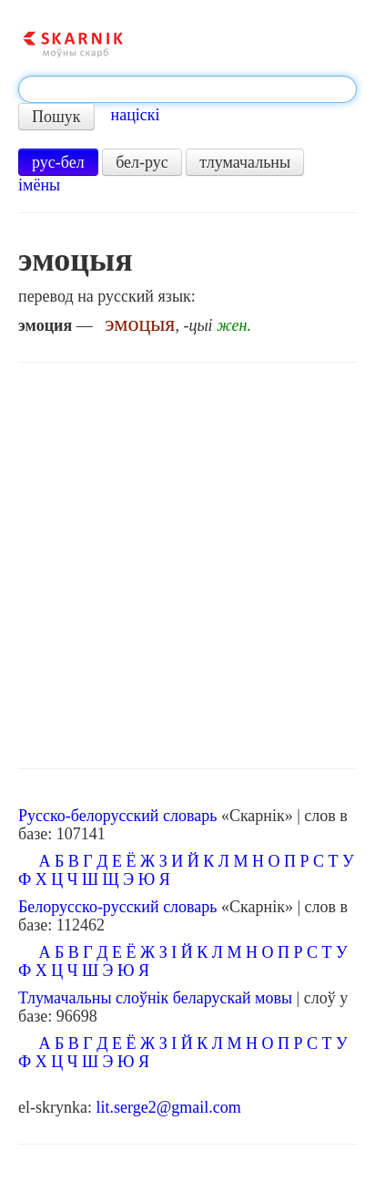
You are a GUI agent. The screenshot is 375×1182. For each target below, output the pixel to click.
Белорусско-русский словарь (118, 907)
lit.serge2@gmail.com (168, 1107)
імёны (39, 185)
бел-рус (142, 162)
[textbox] (187, 89)
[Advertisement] (187, 566)
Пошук (56, 117)
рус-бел (58, 162)
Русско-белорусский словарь (117, 816)
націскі (135, 115)
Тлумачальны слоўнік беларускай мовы (155, 998)
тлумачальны (244, 162)
